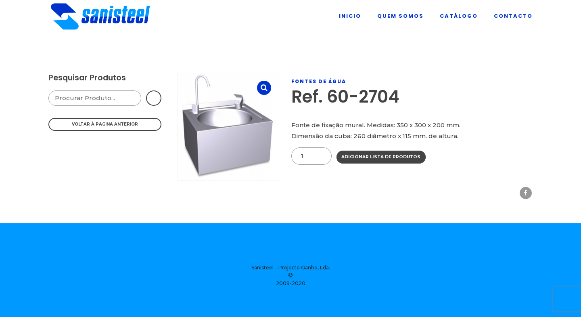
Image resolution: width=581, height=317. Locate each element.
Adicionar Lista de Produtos (380, 157)
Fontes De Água (318, 81)
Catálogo (459, 16)
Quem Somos (400, 16)
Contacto (513, 16)
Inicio (350, 16)
